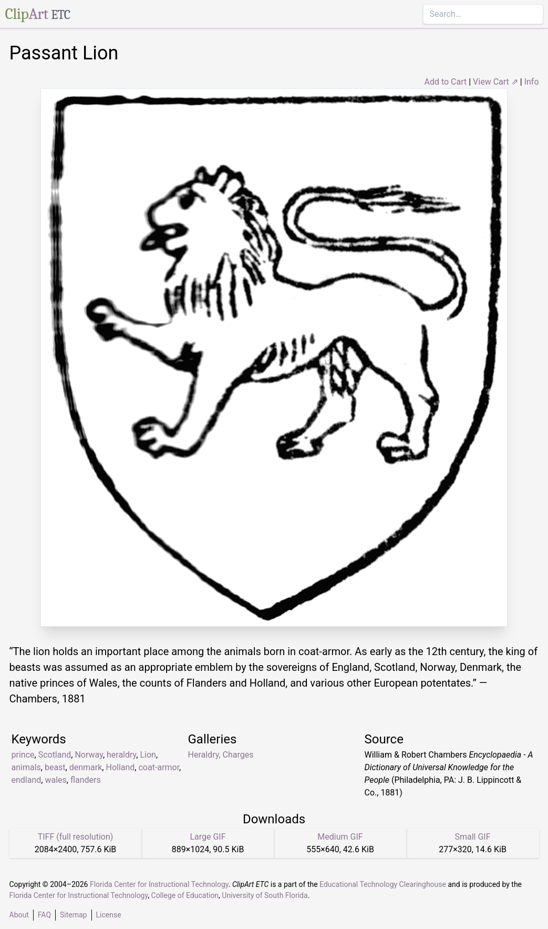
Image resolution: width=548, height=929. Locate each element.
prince (23, 755)
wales (55, 780)
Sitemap (73, 915)
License (108, 915)
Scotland (54, 755)
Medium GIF (340, 837)
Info (531, 82)
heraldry (121, 755)
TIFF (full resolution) (75, 837)
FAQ (44, 915)
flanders (85, 780)
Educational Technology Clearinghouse (382, 884)
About (19, 915)
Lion (148, 755)
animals (26, 767)
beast (55, 767)
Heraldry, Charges (221, 755)
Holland (120, 767)
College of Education (185, 895)
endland (27, 780)
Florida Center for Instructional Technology (159, 884)
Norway (88, 755)
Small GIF (472, 837)
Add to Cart (445, 82)
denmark (85, 767)
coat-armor (158, 767)
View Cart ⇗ (495, 82)
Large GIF (207, 837)
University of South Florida (264, 895)
